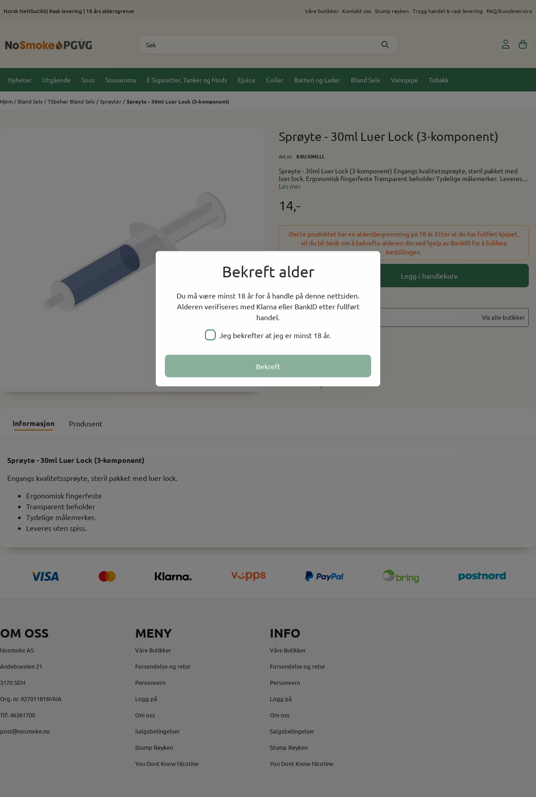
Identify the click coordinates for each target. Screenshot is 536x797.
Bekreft (268, 366)
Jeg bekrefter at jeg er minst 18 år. (268, 335)
